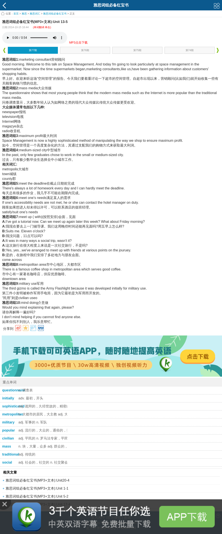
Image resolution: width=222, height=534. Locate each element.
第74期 (190, 50)
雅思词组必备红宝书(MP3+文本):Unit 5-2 (37, 496)
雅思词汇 (35, 13)
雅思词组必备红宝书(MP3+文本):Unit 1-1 (37, 488)
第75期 (137, 50)
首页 (16, 13)
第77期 (33, 50)
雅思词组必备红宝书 (55, 13)
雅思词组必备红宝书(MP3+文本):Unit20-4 (37, 480)
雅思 (24, 13)
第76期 (85, 50)
